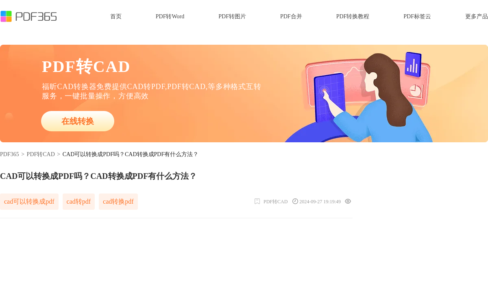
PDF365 (9, 154)
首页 (116, 16)
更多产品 (476, 16)
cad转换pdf (118, 201)
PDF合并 (291, 16)
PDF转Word (170, 16)
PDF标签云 (417, 16)
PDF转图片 (232, 16)
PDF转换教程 (353, 16)
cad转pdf (79, 201)
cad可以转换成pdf (29, 201)
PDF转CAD (41, 154)
